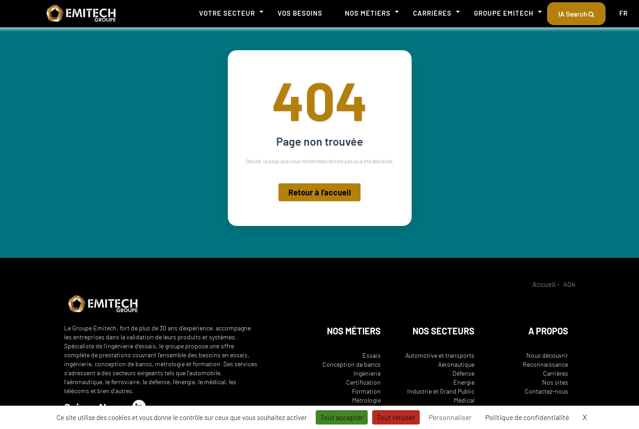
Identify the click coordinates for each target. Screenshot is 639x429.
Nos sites (555, 382)
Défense (463, 373)
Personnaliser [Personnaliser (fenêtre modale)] (450, 417)
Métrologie (366, 400)
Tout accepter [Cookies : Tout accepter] (341, 417)
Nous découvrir (547, 355)
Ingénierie (367, 373)
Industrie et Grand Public (440, 391)
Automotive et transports (439, 355)
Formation (366, 391)
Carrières (432, 13)
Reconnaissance (545, 364)
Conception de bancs (351, 364)
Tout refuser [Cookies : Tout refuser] (396, 417)
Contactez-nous (546, 391)
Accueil (544, 284)
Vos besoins (300, 13)
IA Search (576, 14)
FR (623, 13)
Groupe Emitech (504, 13)
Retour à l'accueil (319, 194)
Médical (464, 400)
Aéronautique (456, 364)
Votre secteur (227, 13)
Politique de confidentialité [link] (527, 417)
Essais (371, 355)
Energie (463, 382)
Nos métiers (368, 13)
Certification (363, 382)
